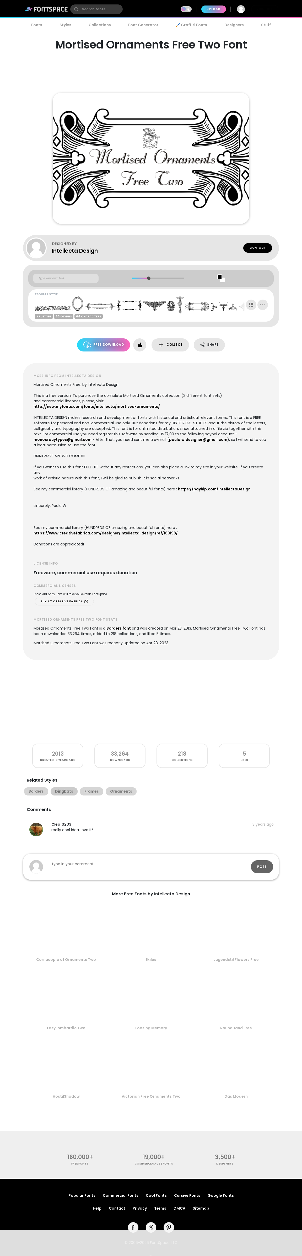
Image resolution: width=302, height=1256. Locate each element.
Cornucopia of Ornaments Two (66, 959)
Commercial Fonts (120, 1195)
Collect (170, 345)
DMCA (179, 1208)
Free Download (103, 345)
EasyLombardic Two (66, 1028)
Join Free (265, 9)
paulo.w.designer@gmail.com (198, 439)
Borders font (118, 628)
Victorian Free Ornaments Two (151, 1096)
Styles (65, 25)
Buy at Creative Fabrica (64, 601)
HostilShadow (66, 1096)
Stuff (266, 25)
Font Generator (143, 25)
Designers (234, 25)
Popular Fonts (81, 1195)
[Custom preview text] (66, 278)
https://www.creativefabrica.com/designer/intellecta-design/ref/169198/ (106, 533)
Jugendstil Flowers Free (236, 959)
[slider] (148, 278)
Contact (258, 248)
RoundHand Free (236, 1028)
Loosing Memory (151, 1028)
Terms (160, 1208)
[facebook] (133, 1227)
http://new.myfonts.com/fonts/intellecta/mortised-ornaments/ (97, 406)
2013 (58, 753)
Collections (100, 25)
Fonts (36, 25)
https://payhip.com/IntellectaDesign (214, 489)
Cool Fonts (156, 1195)
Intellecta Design (75, 251)
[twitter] (151, 1227)
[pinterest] (169, 1227)
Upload (213, 9)
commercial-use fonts (154, 1164)
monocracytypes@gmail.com (62, 439)
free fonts (80, 1164)
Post (262, 866)
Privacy (140, 1208)
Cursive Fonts (187, 1195)
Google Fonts (221, 1195)
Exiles (151, 959)
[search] (96, 9)
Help (97, 1208)
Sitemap (201, 1208)
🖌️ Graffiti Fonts (191, 25)
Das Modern (236, 1096)
